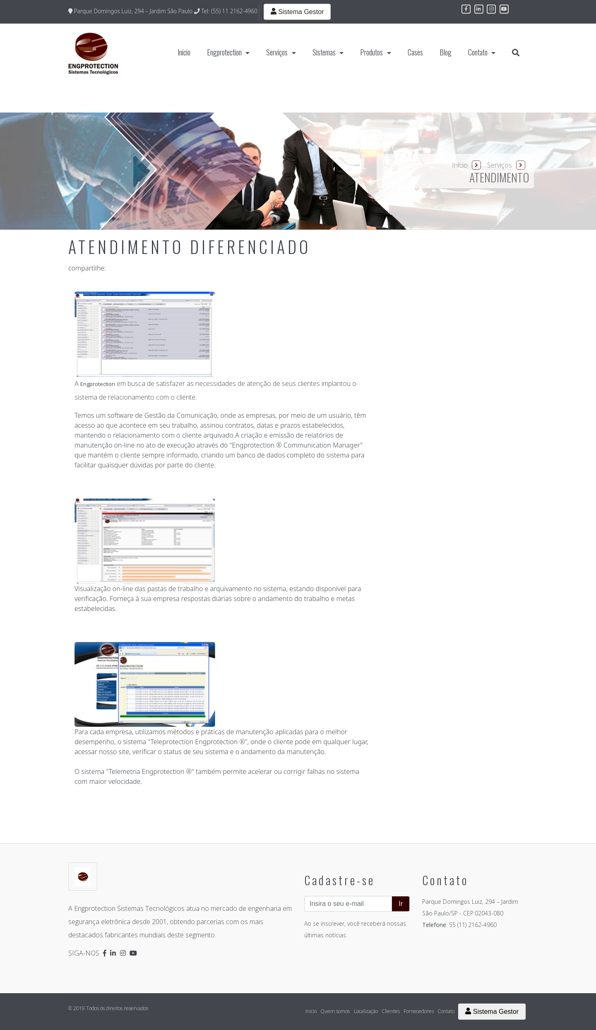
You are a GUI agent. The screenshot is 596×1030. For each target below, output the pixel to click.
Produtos (372, 52)
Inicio (311, 1011)
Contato (478, 52)
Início (184, 52)
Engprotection (225, 52)
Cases (415, 52)
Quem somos (335, 1011)
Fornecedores (419, 1011)
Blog (446, 52)
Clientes (391, 1011)
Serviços (277, 52)
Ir (401, 903)
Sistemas (324, 52)
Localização (366, 1011)
